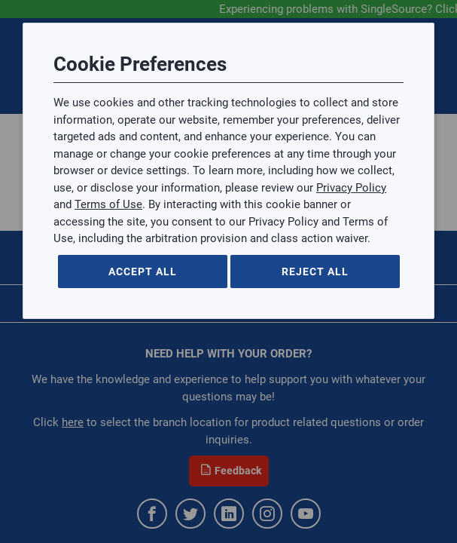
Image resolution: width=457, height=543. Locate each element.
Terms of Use (108, 204)
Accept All (142, 271)
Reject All (315, 271)
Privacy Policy (351, 188)
